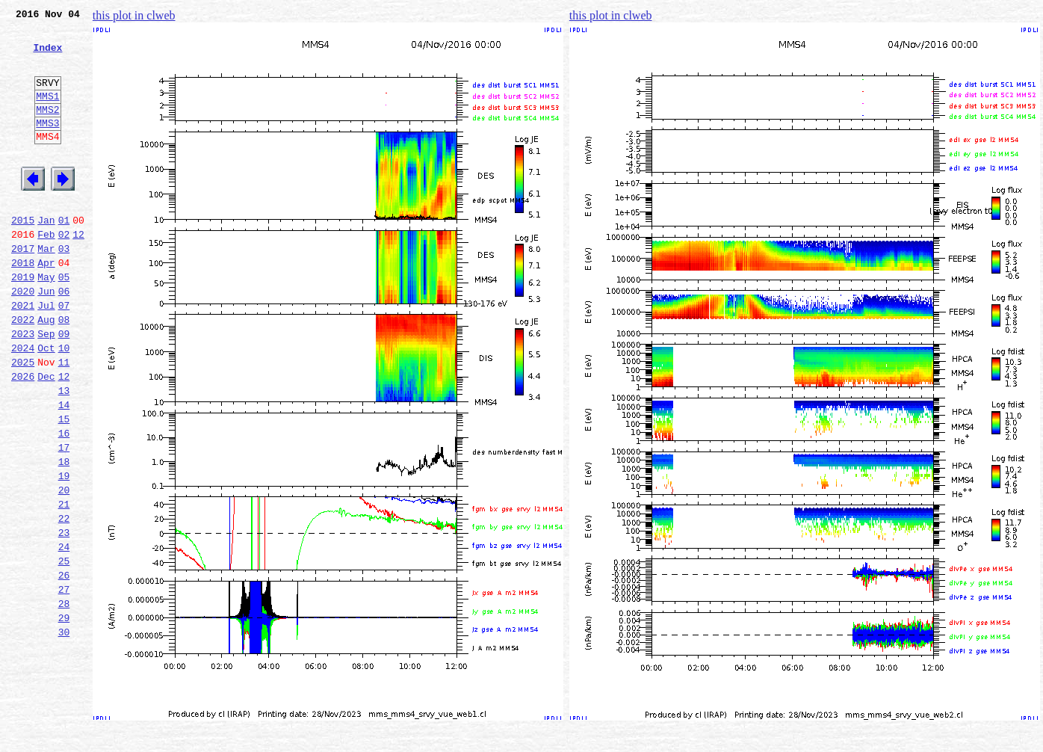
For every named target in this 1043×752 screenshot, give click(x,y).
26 (64, 667)
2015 (22, 255)
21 (64, 584)
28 (64, 699)
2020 (22, 338)
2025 (22, 420)
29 (64, 716)
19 (64, 551)
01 (64, 255)
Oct (46, 403)
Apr (46, 305)
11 (64, 420)
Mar (46, 288)
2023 (22, 387)
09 (64, 387)
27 (64, 683)
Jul (46, 354)
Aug (46, 370)
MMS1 (47, 113)
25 (64, 650)
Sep (46, 387)
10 (64, 403)
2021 (22, 354)
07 (64, 354)
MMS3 (47, 145)
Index (47, 56)
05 (64, 321)
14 (64, 469)
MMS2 (47, 129)
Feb (46, 272)
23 (64, 617)
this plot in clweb (134, 15)
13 (64, 453)
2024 (22, 403)
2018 (22, 305)
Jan (46, 255)
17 (64, 519)
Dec (46, 436)
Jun (46, 338)
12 (78, 272)
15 (64, 486)
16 (64, 502)
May (46, 321)
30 (64, 732)
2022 (22, 370)
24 (64, 634)
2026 (22, 436)
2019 (22, 321)
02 (64, 272)
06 (64, 338)
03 (64, 288)
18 (64, 535)
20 (64, 568)
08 (64, 370)
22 (64, 601)
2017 (22, 288)
